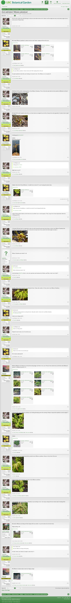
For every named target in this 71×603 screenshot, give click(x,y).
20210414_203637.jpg (25, 190)
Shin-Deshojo (16, 159)
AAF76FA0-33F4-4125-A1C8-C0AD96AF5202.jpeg (29, 390)
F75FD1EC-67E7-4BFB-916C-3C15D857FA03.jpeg (50, 373)
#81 (68, 157)
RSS (69, 599)
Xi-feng (15, 307)
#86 (68, 261)
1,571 (9, 52)
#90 (68, 347)
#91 (68, 364)
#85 (68, 245)
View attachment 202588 (17, 211)
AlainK (15, 65)
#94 (68, 452)
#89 (68, 322)
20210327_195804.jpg (46, 53)
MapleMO (4, 375)
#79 (68, 110)
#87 (68, 283)
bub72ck (4, 259)
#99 (68, 565)
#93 (68, 432)
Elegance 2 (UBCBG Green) (6, 599)
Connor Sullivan (5, 533)
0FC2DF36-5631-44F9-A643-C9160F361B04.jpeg (50, 390)
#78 (68, 85)
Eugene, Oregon (7, 539)
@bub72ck (20, 274)
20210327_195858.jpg (46, 45)
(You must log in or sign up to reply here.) (62, 590)
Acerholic (4, 26)
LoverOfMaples (5, 48)
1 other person (27, 434)
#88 (68, 305)
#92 (68, 408)
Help (63, 599)
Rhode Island (8, 54)
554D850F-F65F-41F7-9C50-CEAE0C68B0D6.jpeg (29, 373)
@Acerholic (20, 135)
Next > (20, 15)
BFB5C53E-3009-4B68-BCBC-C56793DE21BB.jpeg (30, 575)
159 (9, 261)
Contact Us (59, 599)
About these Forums (66, 3)
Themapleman (24, 13)
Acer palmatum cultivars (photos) (12, 13)
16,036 (9, 33)
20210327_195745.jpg (25, 45)
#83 (68, 201)
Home (65, 599)
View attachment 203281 (17, 268)
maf (14, 203)
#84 (68, 223)
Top (67, 599)
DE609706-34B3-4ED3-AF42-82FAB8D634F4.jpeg (29, 533)
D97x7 (15, 477)
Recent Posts (4, 6)
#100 (68, 585)
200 (9, 582)
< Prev (7, 15)
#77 (68, 63)
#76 (68, 37)
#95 (68, 475)
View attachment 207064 (17, 314)
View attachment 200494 (17, 167)
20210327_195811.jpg (25, 53)
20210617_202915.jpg (25, 442)
